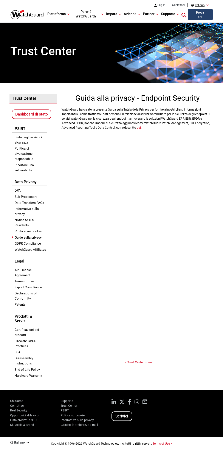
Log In (161, 5)
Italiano (199, 5)
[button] (183, 14)
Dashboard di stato (31, 114)
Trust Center (24, 98)
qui (139, 127)
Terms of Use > (162, 443)
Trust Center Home (139, 362)
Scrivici (121, 416)
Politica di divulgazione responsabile (24, 154)
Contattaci (178, 5)
